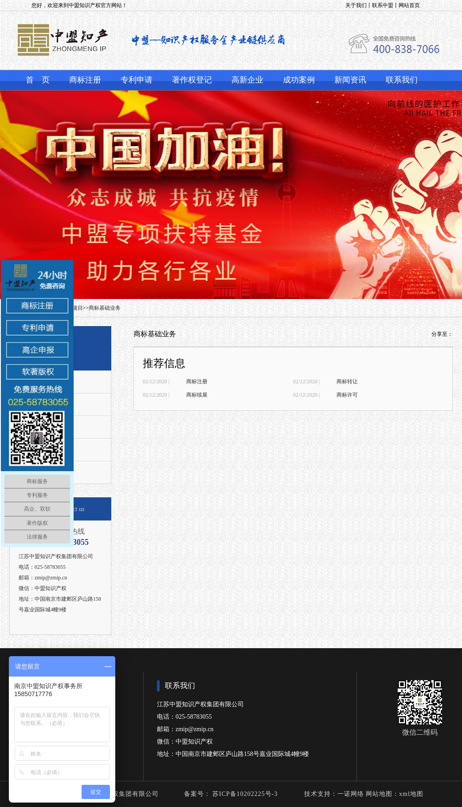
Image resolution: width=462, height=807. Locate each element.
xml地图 (411, 794)
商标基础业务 (105, 308)
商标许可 (347, 395)
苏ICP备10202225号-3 (244, 794)
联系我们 (402, 79)
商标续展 (197, 395)
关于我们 (356, 5)
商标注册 (85, 79)
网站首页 (409, 5)
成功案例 (299, 79)
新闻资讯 (350, 79)
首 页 (38, 79)
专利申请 (137, 79)
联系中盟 (382, 5)
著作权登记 (192, 79)
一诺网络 (350, 794)
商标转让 (347, 381)
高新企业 (247, 79)
